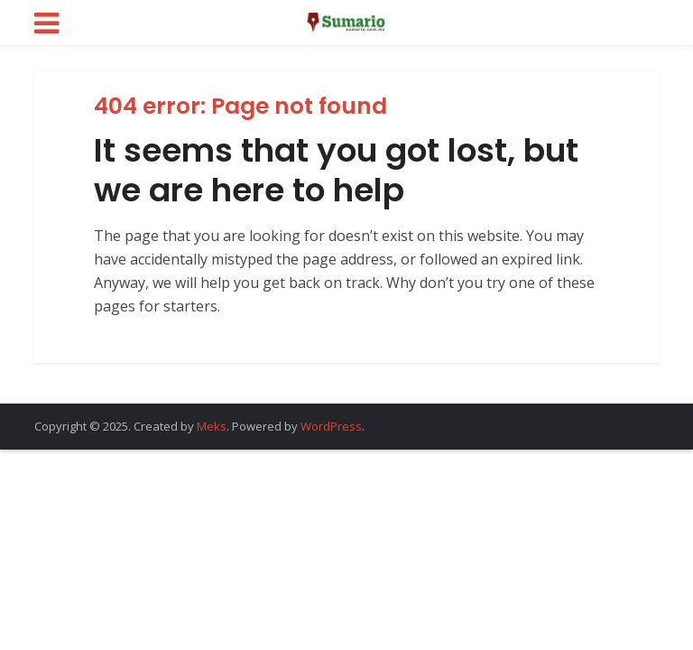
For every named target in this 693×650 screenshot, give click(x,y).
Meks (211, 426)
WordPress (331, 426)
